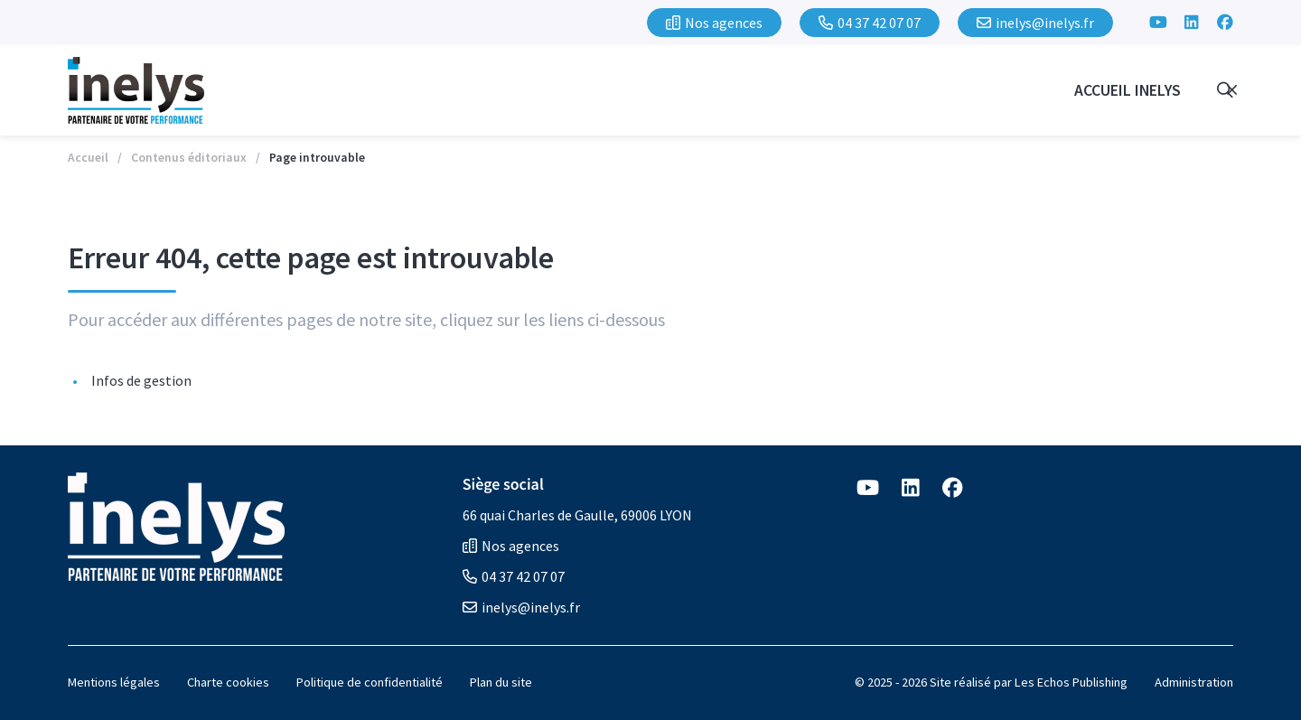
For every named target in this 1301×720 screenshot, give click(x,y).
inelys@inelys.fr (521, 607)
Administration (1194, 682)
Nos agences (511, 546)
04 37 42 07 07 (514, 576)
